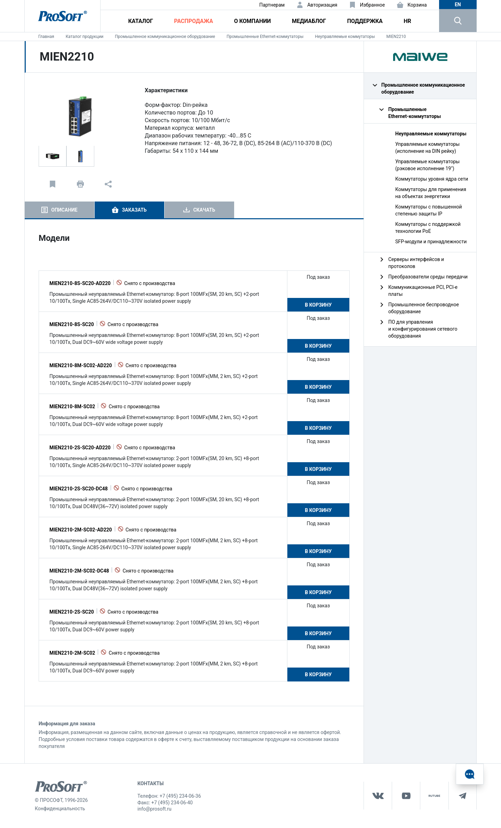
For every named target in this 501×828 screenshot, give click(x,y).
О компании (252, 21)
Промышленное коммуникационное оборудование (165, 36)
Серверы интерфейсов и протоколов (416, 263)
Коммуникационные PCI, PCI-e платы (423, 290)
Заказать (134, 210)
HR (407, 21)
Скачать (204, 210)
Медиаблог (309, 21)
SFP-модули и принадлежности (431, 241)
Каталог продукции (85, 36)
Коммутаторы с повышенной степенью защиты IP (428, 210)
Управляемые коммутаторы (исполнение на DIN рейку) (427, 147)
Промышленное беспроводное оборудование (423, 308)
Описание (64, 210)
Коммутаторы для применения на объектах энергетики (430, 193)
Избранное (372, 5)
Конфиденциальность (60, 808)
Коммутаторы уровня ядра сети (431, 179)
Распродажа (193, 21)
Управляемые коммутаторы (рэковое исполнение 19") (427, 165)
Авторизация (322, 5)
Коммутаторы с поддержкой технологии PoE (428, 227)
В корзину (318, 305)
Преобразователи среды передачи (428, 276)
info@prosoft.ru (154, 809)
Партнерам (272, 5)
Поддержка (365, 21)
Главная (46, 36)
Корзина (417, 5)
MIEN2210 (396, 36)
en (458, 4)
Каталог (140, 21)
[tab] (59, 210)
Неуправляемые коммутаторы (345, 36)
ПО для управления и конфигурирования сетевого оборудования (423, 329)
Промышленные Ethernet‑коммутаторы (264, 36)
